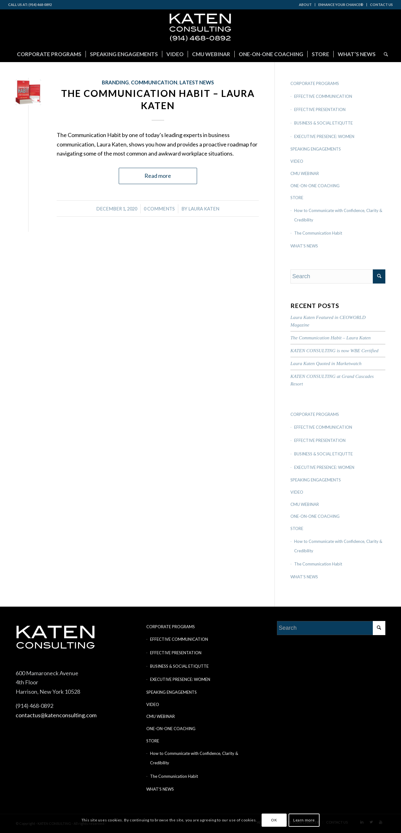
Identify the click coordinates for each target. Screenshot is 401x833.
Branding (115, 82)
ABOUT (305, 5)
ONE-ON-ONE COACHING (315, 185)
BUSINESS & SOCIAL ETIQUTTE (323, 122)
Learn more (304, 820)
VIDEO (296, 161)
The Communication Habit (318, 233)
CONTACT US (381, 5)
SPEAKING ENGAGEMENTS (315, 148)
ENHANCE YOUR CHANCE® (340, 5)
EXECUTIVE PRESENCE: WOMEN (324, 136)
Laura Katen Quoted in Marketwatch (326, 363)
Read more (157, 175)
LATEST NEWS (197, 82)
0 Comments (159, 208)
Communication (154, 82)
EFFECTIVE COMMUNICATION (323, 96)
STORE (296, 197)
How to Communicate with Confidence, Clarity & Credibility (338, 215)
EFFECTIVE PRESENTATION (320, 109)
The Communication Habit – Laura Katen (330, 337)
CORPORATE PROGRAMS (314, 83)
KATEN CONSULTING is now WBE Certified (334, 350)
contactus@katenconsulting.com (56, 715)
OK (274, 820)
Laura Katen (203, 208)
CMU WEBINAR (304, 173)
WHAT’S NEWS (304, 245)
